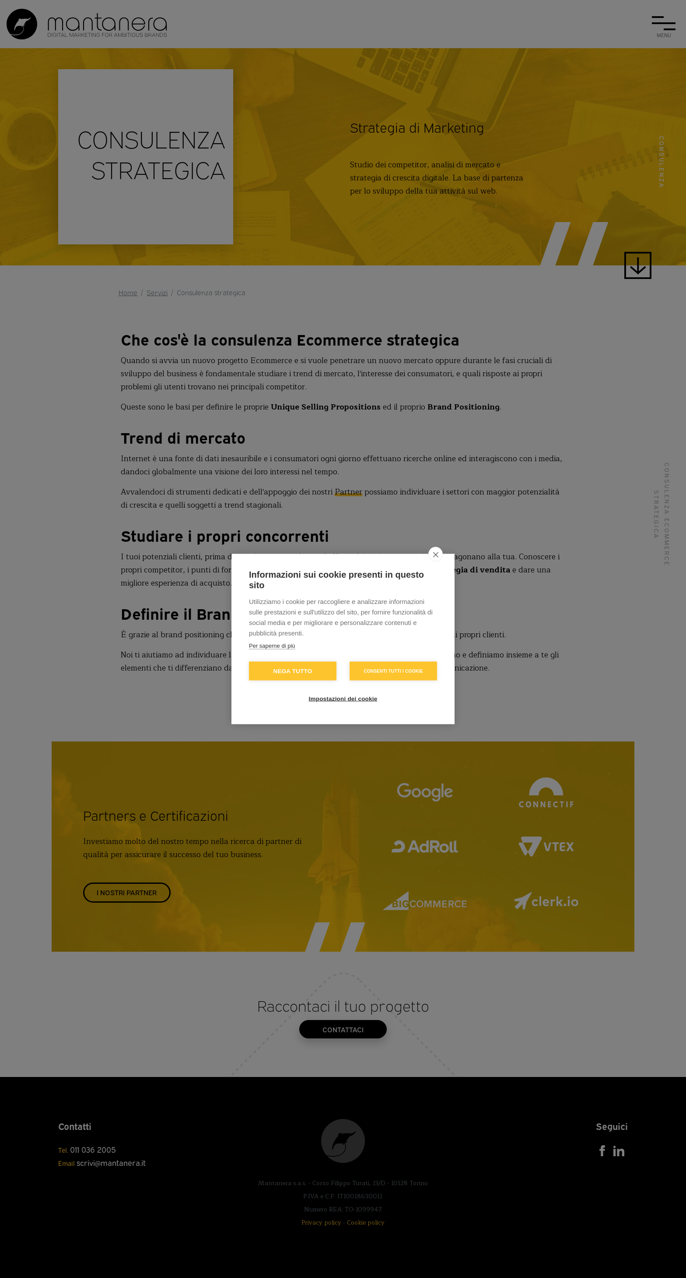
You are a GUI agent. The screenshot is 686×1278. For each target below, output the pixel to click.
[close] (435, 554)
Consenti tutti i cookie (393, 670)
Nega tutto (292, 671)
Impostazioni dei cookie (343, 698)
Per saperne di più (272, 646)
